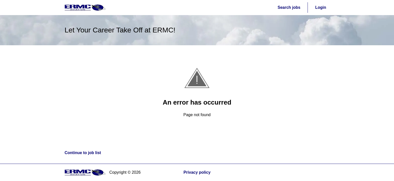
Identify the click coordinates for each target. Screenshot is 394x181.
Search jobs (289, 7)
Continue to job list (83, 153)
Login (320, 7)
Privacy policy (197, 172)
